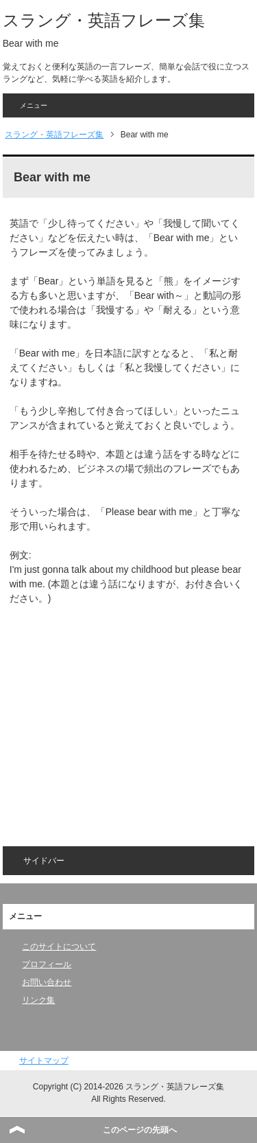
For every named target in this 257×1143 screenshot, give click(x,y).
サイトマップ (44, 1060)
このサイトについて (59, 946)
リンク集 (38, 1000)
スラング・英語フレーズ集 (104, 20)
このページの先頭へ (140, 1130)
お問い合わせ (46, 982)
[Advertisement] (125, 716)
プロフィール (46, 964)
